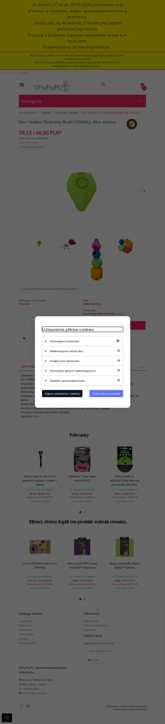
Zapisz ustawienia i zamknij (62, 393)
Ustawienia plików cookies (68, 329)
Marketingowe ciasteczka (66, 351)
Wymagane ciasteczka (64, 341)
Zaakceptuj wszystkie (106, 393)
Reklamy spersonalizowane (67, 380)
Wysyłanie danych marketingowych (73, 371)
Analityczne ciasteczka (64, 361)
